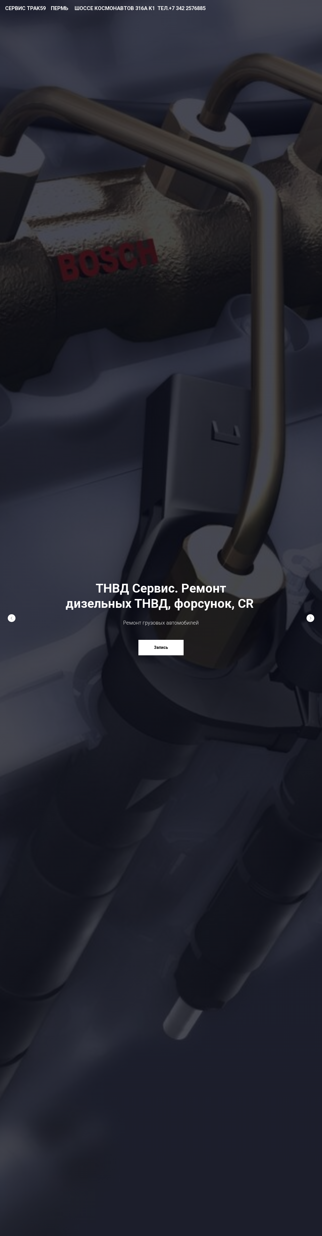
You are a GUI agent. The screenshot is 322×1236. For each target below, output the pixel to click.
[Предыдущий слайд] (11, 618)
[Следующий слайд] (310, 618)
